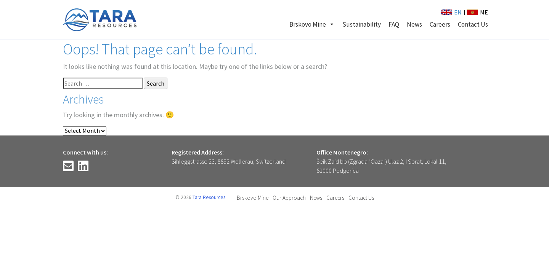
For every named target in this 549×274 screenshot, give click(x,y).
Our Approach (289, 197)
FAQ (393, 24)
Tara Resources (209, 197)
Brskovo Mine (312, 24)
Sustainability (361, 24)
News (414, 24)
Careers (440, 24)
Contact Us (473, 24)
